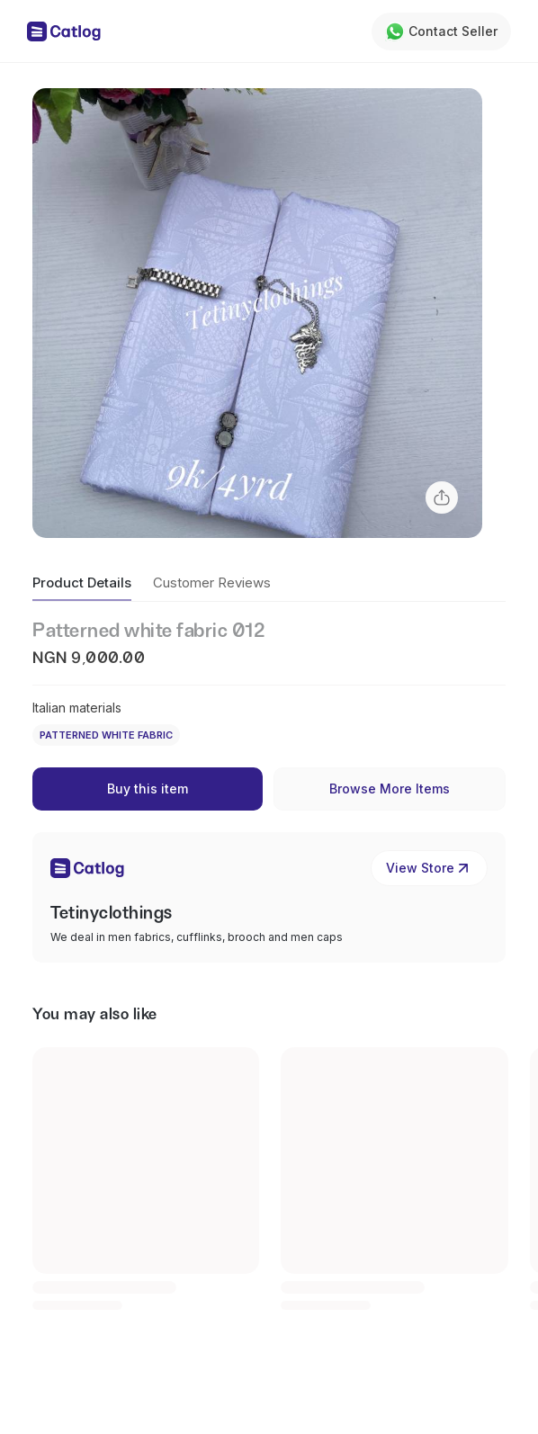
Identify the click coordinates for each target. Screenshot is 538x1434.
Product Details (81, 582)
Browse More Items (389, 788)
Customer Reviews (212, 582)
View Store (429, 868)
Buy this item (147, 788)
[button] (257, 313)
